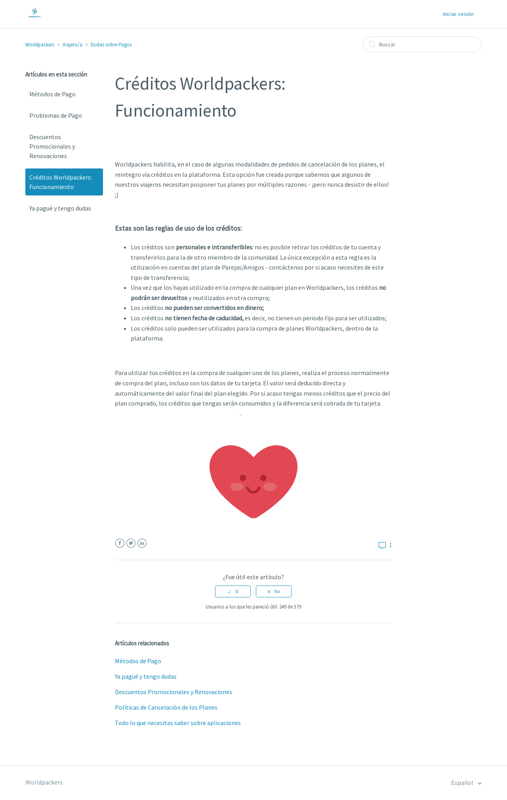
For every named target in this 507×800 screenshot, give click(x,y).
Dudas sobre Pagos (111, 44)
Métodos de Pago (52, 94)
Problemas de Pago (55, 115)
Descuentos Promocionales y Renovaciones (52, 146)
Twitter (131, 543)
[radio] (233, 591)
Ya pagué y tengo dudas (60, 208)
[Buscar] (422, 44)
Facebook (120, 543)
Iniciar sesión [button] (458, 13)
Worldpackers (39, 44)
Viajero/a (72, 44)
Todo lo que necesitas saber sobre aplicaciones (178, 723)
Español (463, 783)
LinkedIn (142, 543)
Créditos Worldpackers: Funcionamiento (60, 182)
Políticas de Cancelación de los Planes (166, 707)
